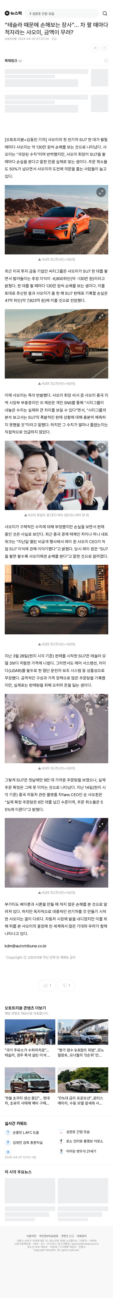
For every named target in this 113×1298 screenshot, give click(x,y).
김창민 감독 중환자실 (28, 1143)
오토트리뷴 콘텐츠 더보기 (25, 1008)
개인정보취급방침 (48, 1236)
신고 (54, 39)
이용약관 (31, 1236)
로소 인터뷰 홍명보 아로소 (84, 1141)
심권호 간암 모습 (78, 1132)
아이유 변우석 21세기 (81, 1151)
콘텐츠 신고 (67, 1236)
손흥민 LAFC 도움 (26, 1132)
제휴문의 (82, 1236)
